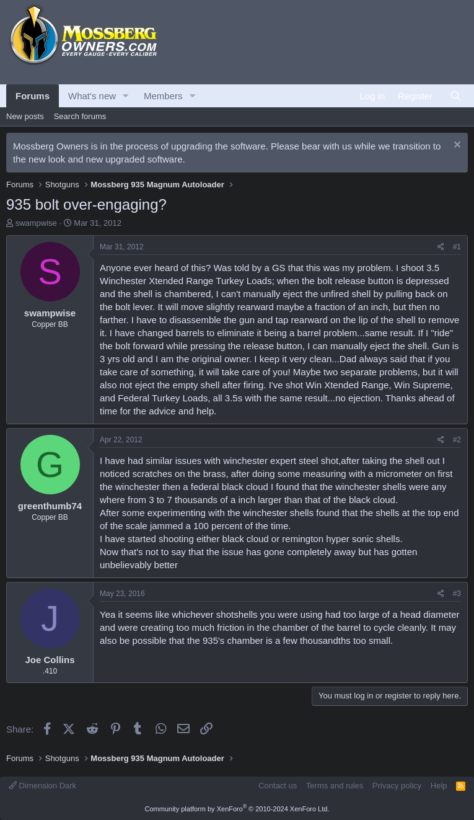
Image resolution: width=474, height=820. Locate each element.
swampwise (36, 223)
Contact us (277, 785)
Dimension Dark (42, 785)
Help (439, 785)
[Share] (441, 247)
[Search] (456, 95)
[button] (125, 95)
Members (163, 96)
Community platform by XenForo (237, 809)
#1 (457, 247)
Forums (32, 96)
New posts (25, 116)
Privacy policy (396, 785)
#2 (457, 439)
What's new (92, 96)
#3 (457, 593)
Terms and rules (334, 785)
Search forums (80, 116)
